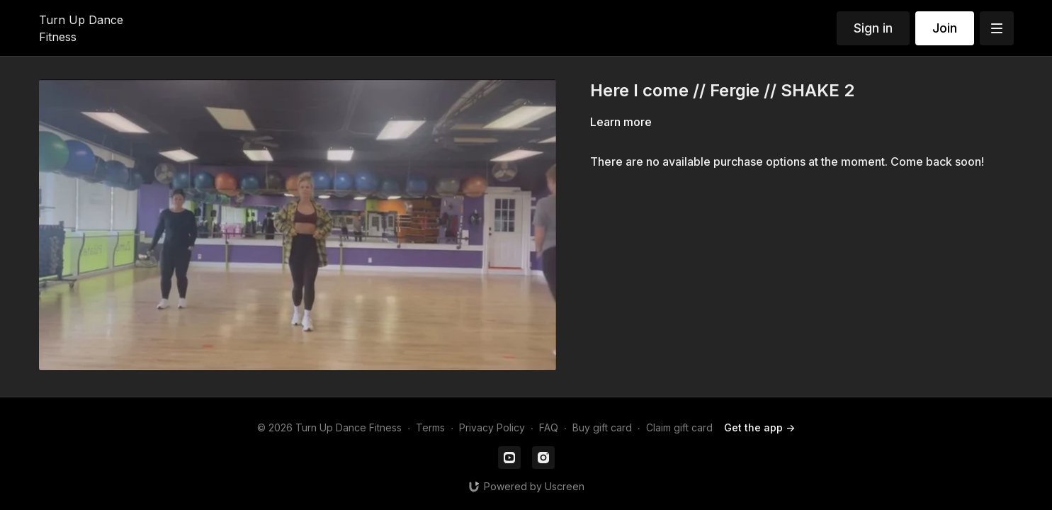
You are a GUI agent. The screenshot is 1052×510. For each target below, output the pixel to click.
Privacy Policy (492, 427)
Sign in (873, 28)
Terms (430, 427)
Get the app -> (759, 427)
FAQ (548, 427)
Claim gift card (679, 427)
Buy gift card (602, 427)
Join (944, 28)
